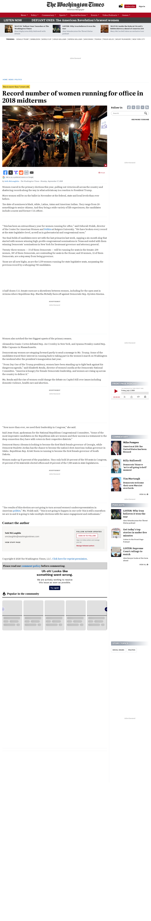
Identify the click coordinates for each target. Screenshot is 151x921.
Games (125, 15)
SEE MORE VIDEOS (140, 119)
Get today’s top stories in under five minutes (135, 532)
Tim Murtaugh (131, 478)
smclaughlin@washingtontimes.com (22, 536)
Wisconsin (88, 39)
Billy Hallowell (132, 460)
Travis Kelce (108, 39)
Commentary (48, 15)
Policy (34, 15)
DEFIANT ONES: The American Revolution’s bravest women (75, 20)
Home (5, 79)
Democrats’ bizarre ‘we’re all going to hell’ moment (135, 467)
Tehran (98, 39)
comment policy (31, 565)
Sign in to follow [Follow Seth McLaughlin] (87, 536)
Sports (62, 15)
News (23, 15)
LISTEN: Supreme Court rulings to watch (133, 551)
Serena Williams (75, 39)
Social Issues (118, 650)
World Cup (46, 39)
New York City (138, 39)
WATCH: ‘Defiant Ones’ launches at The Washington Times (31, 27)
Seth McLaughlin (12, 181)
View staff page (13, 542)
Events (94, 15)
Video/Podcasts (109, 15)
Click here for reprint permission (69, 558)
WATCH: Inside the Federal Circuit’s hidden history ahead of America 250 (127, 27)
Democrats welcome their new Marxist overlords (133, 485)
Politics (18, 79)
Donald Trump (22, 39)
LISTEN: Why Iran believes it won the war (79, 27)
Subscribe (130, 6)
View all (143, 494)
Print (102, 172)
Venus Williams (59, 39)
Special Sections (78, 15)
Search (145, 113)
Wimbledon (35, 39)
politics (16, 510)
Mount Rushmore (123, 39)
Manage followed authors (85, 546)
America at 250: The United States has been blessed (135, 449)
